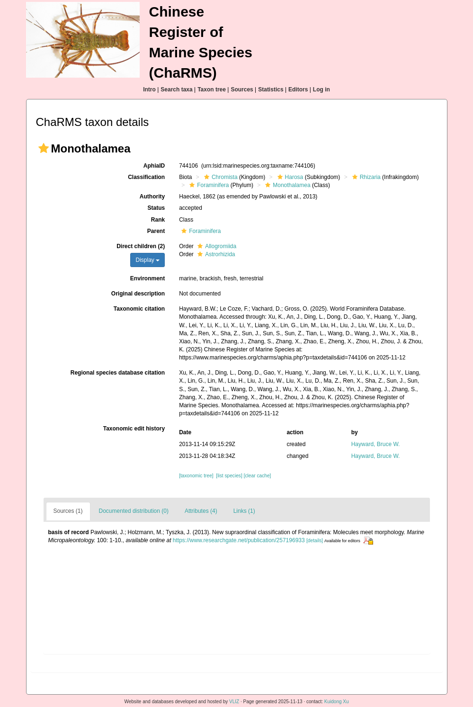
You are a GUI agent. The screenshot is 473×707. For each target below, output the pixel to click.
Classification (146, 177)
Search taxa (176, 89)
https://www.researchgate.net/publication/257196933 (239, 540)
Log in (321, 89)
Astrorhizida (215, 254)
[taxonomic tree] (196, 475)
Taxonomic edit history (134, 428)
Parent (156, 231)
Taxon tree (211, 89)
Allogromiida (215, 246)
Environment (147, 278)
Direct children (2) (140, 246)
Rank (158, 219)
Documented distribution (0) (134, 511)
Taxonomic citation (139, 308)
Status (156, 208)
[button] (43, 148)
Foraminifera (208, 185)
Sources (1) (68, 511)
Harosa (289, 177)
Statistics (270, 89)
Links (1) (244, 511)
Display (147, 260)
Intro (149, 89)
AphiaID (154, 165)
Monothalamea (286, 185)
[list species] (229, 475)
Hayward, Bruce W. (375, 444)
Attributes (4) (201, 511)
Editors (298, 89)
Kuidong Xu (336, 701)
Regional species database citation (118, 372)
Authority (152, 196)
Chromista (220, 177)
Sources (242, 89)
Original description (138, 293)
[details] (314, 540)
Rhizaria (365, 177)
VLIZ (234, 701)
